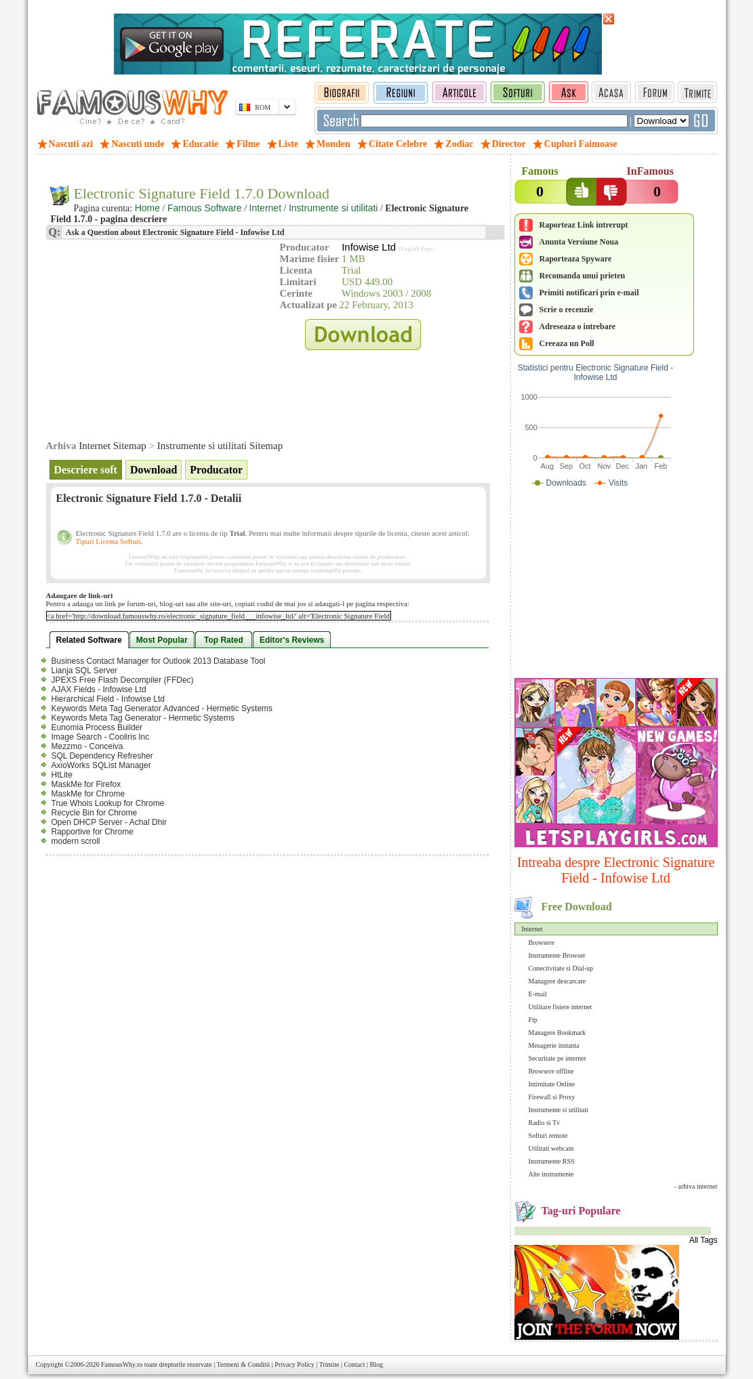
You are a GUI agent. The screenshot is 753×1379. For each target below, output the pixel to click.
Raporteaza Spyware (576, 258)
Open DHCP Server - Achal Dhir (109, 822)
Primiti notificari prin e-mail (589, 292)
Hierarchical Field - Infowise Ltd (108, 699)
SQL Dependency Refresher (102, 756)
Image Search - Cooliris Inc (101, 737)
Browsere (541, 942)
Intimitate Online (552, 1084)
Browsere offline (551, 1071)
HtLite (62, 775)
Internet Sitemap (112, 445)
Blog (376, 1364)
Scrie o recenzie (567, 309)
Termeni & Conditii (243, 1364)
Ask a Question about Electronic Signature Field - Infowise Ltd (174, 232)
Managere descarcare (557, 981)
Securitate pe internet (557, 1058)
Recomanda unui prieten (583, 275)
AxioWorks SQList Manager (101, 765)
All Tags (703, 1240)
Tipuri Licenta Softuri (108, 541)
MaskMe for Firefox (86, 784)
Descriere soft (85, 469)
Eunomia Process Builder (97, 727)
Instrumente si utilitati (558, 1109)
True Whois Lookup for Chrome (108, 803)
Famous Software (204, 208)
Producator (216, 469)
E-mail (538, 994)
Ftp (533, 1019)
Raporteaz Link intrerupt (584, 225)
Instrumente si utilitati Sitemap (220, 445)
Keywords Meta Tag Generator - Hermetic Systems (143, 718)
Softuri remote (548, 1135)
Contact (354, 1364)
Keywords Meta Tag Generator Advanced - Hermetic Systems (162, 708)
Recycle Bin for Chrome (95, 813)
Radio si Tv (544, 1122)
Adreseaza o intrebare (578, 326)
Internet (532, 929)
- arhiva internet (696, 1186)
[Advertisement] (616, 586)
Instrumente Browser (557, 955)
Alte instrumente (551, 1174)
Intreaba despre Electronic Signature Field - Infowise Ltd (616, 870)
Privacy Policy (294, 1364)
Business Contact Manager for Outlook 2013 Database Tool (159, 661)
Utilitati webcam (551, 1148)
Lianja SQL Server (85, 670)
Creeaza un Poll (567, 343)
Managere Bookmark (557, 1032)
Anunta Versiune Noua (579, 242)
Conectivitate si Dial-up (561, 968)
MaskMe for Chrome (88, 794)
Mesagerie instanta (554, 1045)
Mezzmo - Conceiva (87, 746)
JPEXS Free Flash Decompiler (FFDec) (123, 680)
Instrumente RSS (552, 1161)
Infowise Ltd (369, 247)
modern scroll (76, 841)
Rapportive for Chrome (93, 831)
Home (147, 208)
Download (153, 469)
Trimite (329, 1364)
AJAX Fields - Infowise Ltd (99, 689)
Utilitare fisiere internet (560, 1007)
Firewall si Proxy (552, 1097)
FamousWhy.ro (121, 1364)
